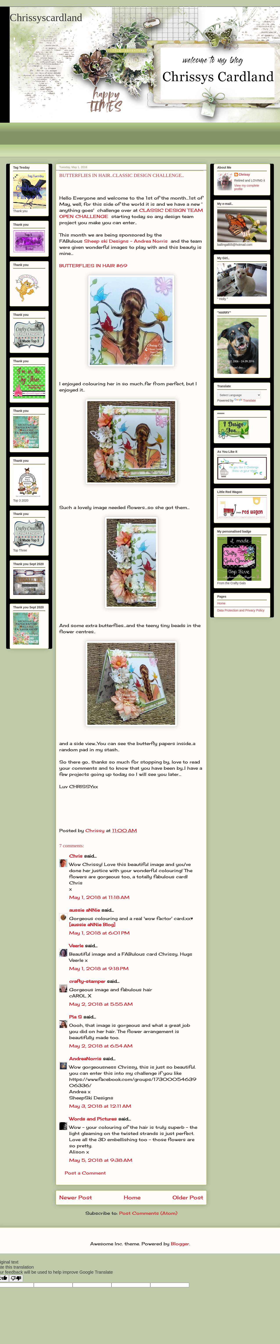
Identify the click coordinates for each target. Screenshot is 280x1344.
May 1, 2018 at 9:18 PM (99, 968)
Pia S (75, 1017)
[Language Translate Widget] (239, 395)
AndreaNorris (85, 1058)
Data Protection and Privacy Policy (240, 610)
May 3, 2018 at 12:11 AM (100, 1106)
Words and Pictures (93, 1119)
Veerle (76, 945)
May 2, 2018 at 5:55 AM (101, 1004)
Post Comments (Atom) (148, 1213)
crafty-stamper (87, 981)
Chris (76, 856)
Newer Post (75, 1197)
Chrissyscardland (46, 17)
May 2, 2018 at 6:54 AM (101, 1046)
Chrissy (244, 174)
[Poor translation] (16, 1278)
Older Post (187, 1197)
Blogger (180, 1243)
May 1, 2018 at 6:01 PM (99, 933)
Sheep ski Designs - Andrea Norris (126, 241)
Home (132, 1197)
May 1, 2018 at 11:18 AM (99, 897)
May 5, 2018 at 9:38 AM (100, 1160)
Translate (245, 400)
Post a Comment (85, 1173)
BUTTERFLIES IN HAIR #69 (93, 265)
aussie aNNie (84, 910)
